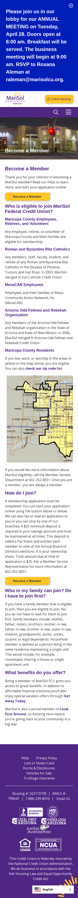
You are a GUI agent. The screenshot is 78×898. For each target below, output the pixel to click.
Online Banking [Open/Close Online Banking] (61, 99)
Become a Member (27, 196)
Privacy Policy (46, 758)
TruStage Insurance (39, 778)
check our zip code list (43, 368)
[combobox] (53, 889)
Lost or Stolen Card (39, 763)
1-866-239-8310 (37, 798)
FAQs (25, 758)
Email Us (63, 798)
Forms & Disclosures (39, 768)
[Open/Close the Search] (56, 112)
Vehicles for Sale (39, 773)
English (44, 889)
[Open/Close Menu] (68, 112)
